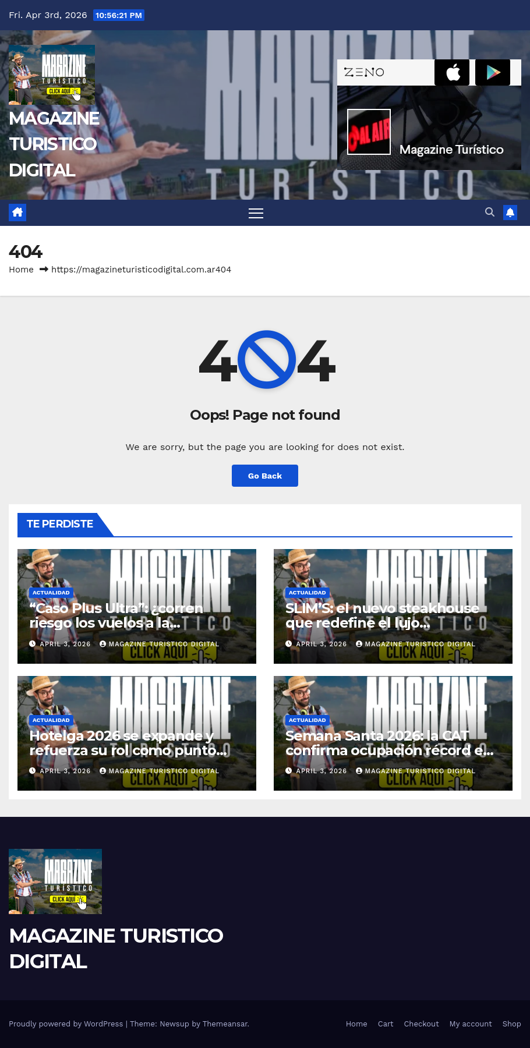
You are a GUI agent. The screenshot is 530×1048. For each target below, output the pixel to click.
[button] (489, 212)
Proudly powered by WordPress (67, 1023)
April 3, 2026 (67, 644)
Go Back (265, 475)
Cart (386, 1023)
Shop (512, 1023)
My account (471, 1023)
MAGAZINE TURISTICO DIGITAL (54, 144)
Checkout (421, 1023)
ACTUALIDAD (51, 592)
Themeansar (225, 1023)
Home (21, 269)
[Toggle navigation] (256, 213)
